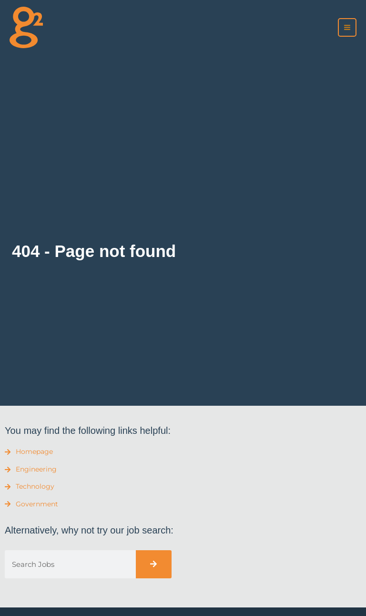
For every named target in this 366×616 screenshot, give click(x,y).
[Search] (154, 564)
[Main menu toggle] (347, 27)
